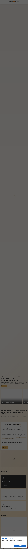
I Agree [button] (20, 545)
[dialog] (14, 542)
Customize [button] (7, 545)
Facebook (11, 542)
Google (7, 542)
